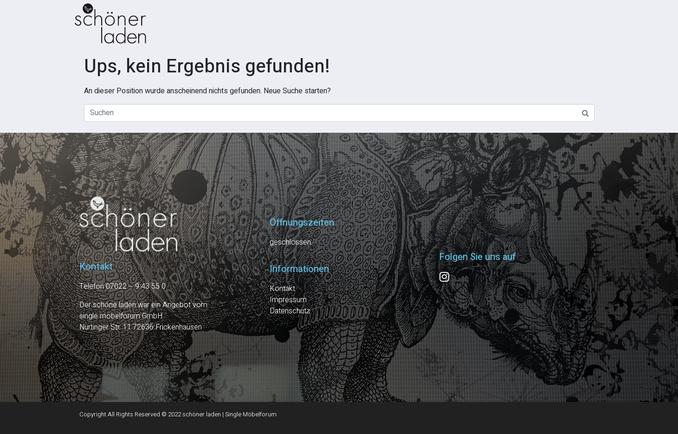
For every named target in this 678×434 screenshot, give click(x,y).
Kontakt (282, 288)
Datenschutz (290, 311)
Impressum (288, 299)
